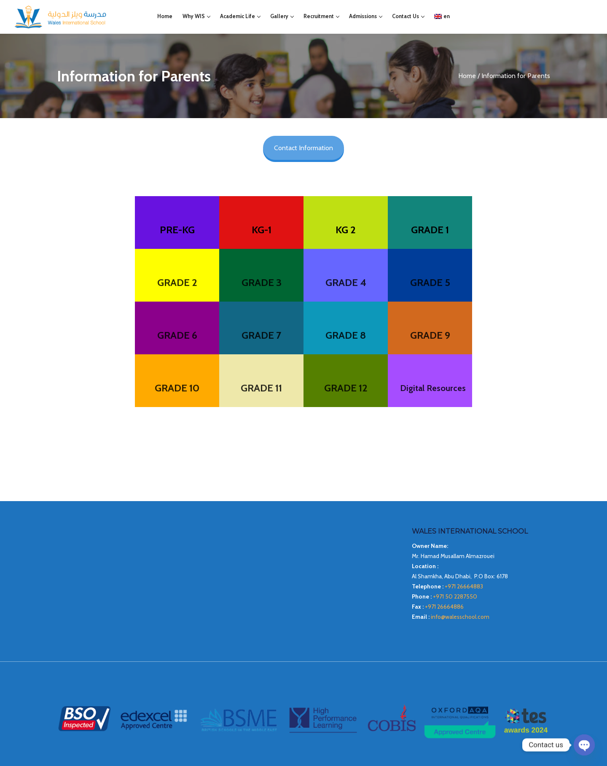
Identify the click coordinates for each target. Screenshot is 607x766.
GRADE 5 (430, 282)
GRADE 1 (430, 230)
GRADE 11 (261, 388)
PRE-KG (177, 230)
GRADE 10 (177, 388)
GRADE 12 (346, 388)
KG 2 (346, 230)
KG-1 (261, 230)
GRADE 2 (177, 282)
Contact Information (303, 148)
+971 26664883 (464, 586)
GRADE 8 (345, 335)
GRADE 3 (262, 282)
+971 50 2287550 (455, 596)
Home (467, 76)
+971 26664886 (444, 606)
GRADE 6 (177, 335)
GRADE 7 (261, 335)
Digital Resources (433, 388)
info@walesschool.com (460, 616)
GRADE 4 (345, 282)
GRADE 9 (430, 335)
